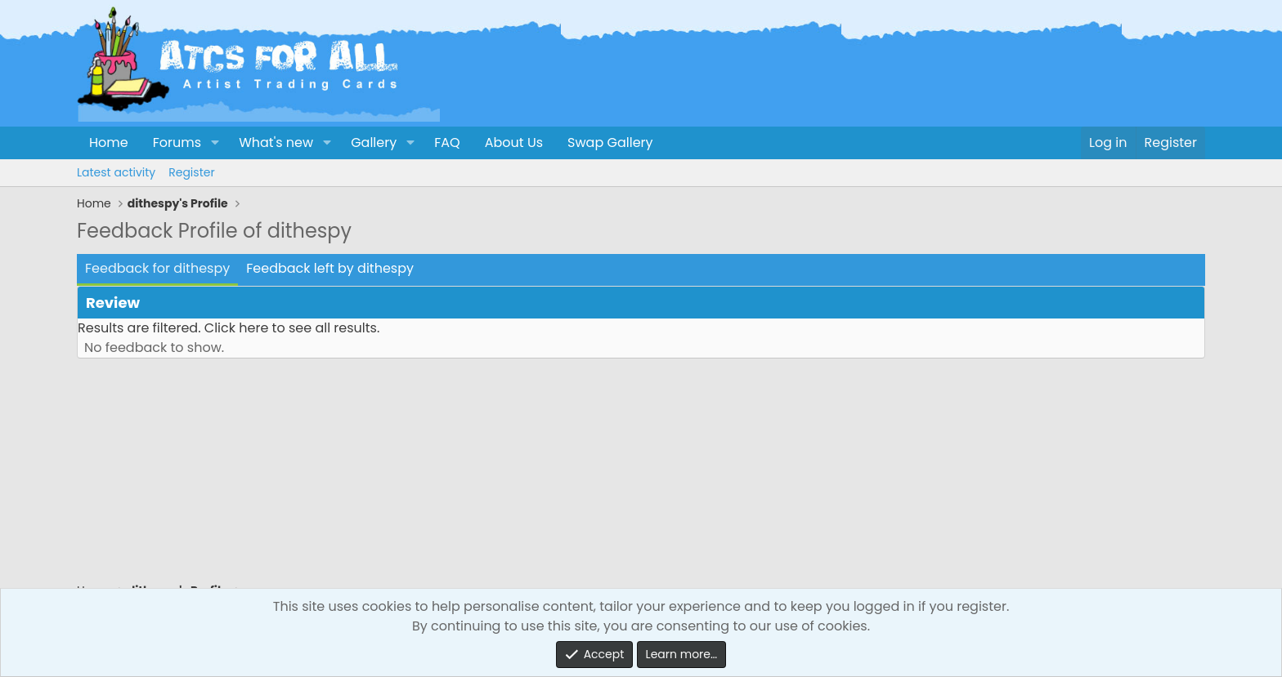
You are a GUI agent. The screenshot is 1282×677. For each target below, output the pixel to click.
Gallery (374, 142)
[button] (214, 143)
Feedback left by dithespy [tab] (330, 268)
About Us (514, 142)
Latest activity (116, 172)
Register (191, 172)
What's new (276, 142)
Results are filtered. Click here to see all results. (228, 327)
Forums (177, 142)
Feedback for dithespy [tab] (157, 268)
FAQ (446, 142)
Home (108, 142)
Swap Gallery (609, 142)
